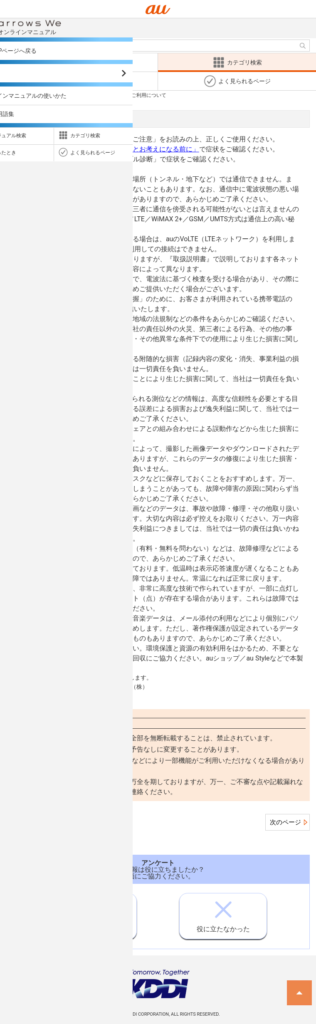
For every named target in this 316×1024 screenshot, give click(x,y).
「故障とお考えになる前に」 (156, 149)
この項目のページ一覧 (46, 822)
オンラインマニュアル (54, 26)
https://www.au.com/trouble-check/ (66, 169)
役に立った (92, 913)
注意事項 (61, 95)
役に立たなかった (223, 913)
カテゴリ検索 (21, 95)
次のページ (285, 822)
